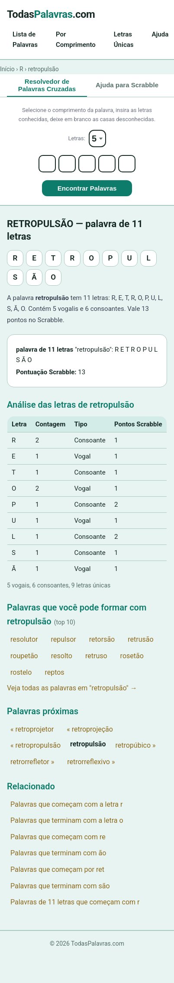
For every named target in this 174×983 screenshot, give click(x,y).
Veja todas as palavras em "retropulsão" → (72, 688)
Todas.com (51, 14)
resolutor (24, 639)
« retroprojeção (90, 729)
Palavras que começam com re (58, 837)
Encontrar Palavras (87, 188)
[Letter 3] (87, 163)
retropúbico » (135, 745)
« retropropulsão (35, 745)
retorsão (102, 639)
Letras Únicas (124, 39)
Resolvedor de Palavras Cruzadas (47, 85)
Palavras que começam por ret (57, 869)
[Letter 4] (107, 163)
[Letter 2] (67, 163)
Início (7, 69)
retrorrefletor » (32, 762)
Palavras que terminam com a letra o (66, 820)
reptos (54, 672)
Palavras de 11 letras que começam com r (74, 902)
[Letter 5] (126, 163)
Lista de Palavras (25, 39)
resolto (61, 656)
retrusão (140, 639)
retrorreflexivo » (91, 762)
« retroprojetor (32, 729)
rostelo (21, 672)
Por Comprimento (76, 39)
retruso (96, 656)
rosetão (132, 656)
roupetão (24, 656)
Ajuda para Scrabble (127, 85)
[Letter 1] (47, 163)
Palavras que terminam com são (60, 886)
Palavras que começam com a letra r (66, 804)
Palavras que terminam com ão (58, 853)
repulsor (63, 639)
